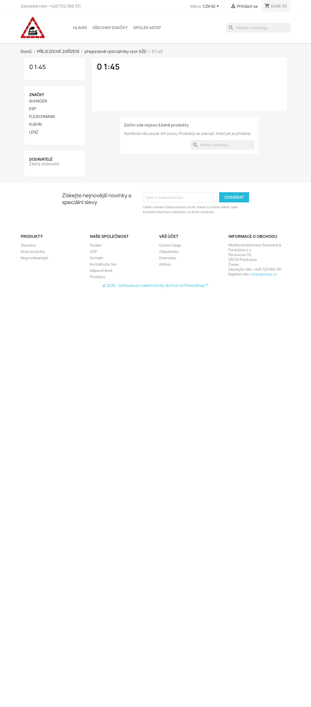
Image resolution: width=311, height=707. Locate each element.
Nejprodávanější (34, 258)
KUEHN (35, 124)
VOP (93, 251)
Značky (36, 94)
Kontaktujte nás (103, 264)
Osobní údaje (170, 245)
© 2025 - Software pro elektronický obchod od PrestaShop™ (155, 285)
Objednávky (169, 251)
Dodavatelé (40, 159)
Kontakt (96, 258)
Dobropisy (167, 258)
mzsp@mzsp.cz (264, 274)
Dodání (96, 245)
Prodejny (97, 276)
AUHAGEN (38, 101)
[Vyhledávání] (258, 28)
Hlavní (80, 27)
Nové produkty (33, 251)
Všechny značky (110, 27)
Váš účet (168, 236)
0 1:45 (37, 67)
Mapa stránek (101, 270)
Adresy (165, 264)
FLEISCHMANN (42, 116)
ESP (32, 109)
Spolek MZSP (147, 27)
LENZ (33, 132)
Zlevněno (28, 245)
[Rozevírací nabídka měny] (212, 6)
